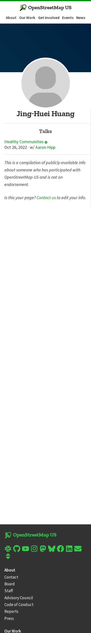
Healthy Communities (25, 141)
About (11, 17)
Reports (11, 611)
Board (9, 584)
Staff (8, 590)
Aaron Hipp (45, 147)
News (80, 17)
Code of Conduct (18, 604)
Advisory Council (18, 597)
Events (68, 17)
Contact (11, 577)
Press (9, 618)
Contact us (46, 197)
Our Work (27, 17)
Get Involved (48, 17)
